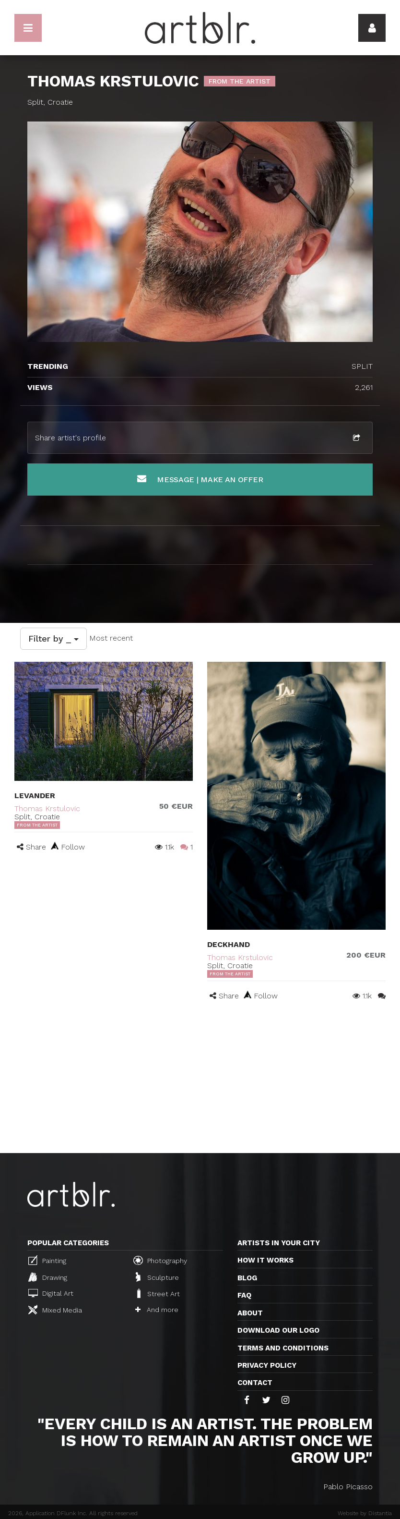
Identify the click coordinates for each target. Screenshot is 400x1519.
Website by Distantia (365, 1513)
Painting (47, 1260)
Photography (160, 1260)
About (250, 1313)
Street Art (157, 1293)
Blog (247, 1278)
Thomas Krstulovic (47, 808)
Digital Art (50, 1293)
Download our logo (278, 1330)
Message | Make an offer (200, 479)
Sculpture (157, 1277)
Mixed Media (55, 1309)
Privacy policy (266, 1365)
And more (156, 1309)
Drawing (47, 1277)
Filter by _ (53, 638)
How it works (265, 1260)
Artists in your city (278, 1243)
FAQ (244, 1295)
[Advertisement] (200, 1081)
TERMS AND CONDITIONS (283, 1348)
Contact (254, 1382)
